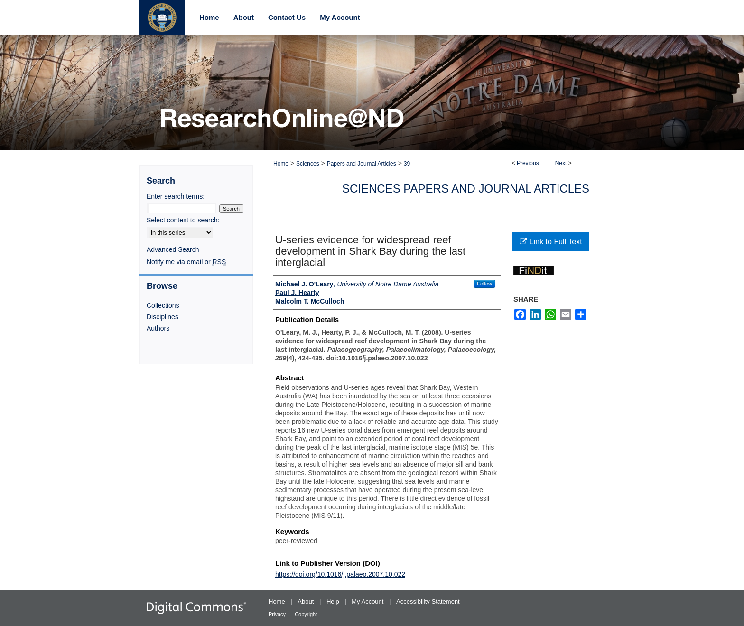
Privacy (278, 614)
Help (333, 601)
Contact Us (287, 17)
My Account (368, 601)
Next (561, 163)
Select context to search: (183, 220)
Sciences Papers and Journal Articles (465, 188)
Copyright (306, 614)
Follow (484, 283)
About (307, 601)
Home (280, 163)
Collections (163, 305)
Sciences (307, 163)
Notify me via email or (186, 262)
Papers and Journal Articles (361, 163)
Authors (158, 328)
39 (407, 163)
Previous (528, 163)
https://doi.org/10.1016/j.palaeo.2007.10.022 (340, 574)
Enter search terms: (176, 196)
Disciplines (162, 317)
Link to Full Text (551, 242)
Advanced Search (173, 249)
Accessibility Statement (428, 601)
